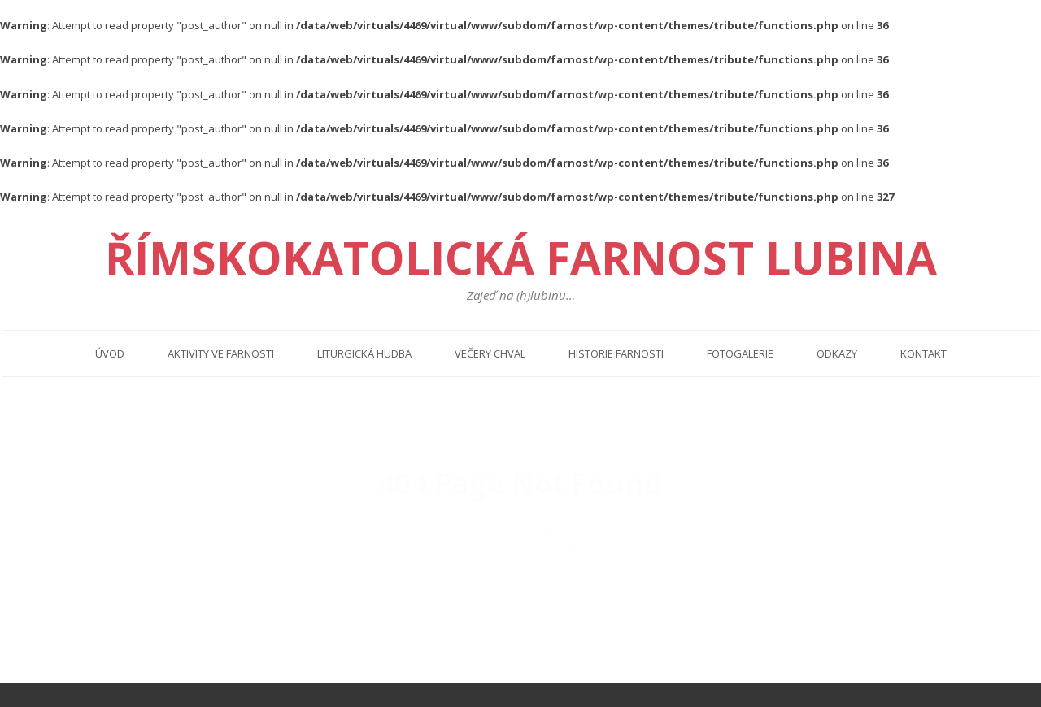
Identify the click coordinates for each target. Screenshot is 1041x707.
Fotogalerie (740, 353)
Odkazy (837, 353)
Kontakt (923, 353)
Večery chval (490, 353)
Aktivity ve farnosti (221, 353)
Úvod (109, 353)
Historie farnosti (616, 353)
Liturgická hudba (364, 353)
